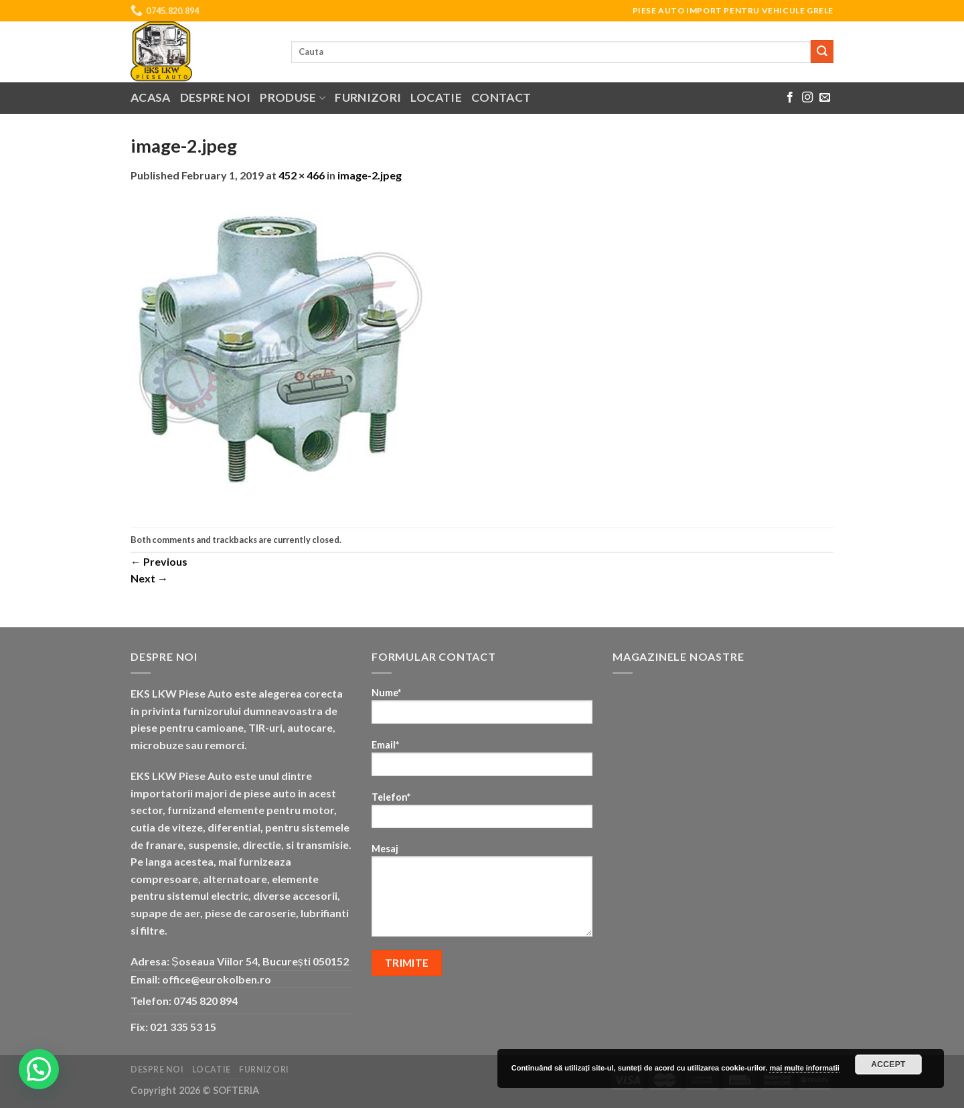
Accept (888, 1064)
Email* (482, 762)
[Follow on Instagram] (807, 98)
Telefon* (482, 814)
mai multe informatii (804, 1068)
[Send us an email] (824, 98)
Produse (292, 97)
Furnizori (368, 97)
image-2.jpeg (369, 175)
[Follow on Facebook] (790, 98)
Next (149, 578)
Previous (159, 561)
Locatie (435, 97)
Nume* (482, 710)
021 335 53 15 (183, 1026)
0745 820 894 (205, 1000)
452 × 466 (301, 175)
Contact (501, 97)
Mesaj (482, 894)
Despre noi (215, 97)
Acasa (151, 97)
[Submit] (822, 51)
